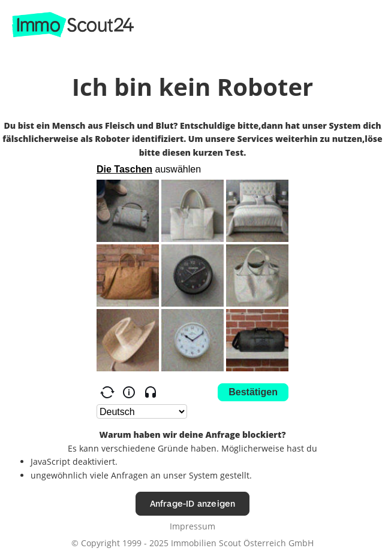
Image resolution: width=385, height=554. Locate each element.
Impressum (192, 526)
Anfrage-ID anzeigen (193, 503)
